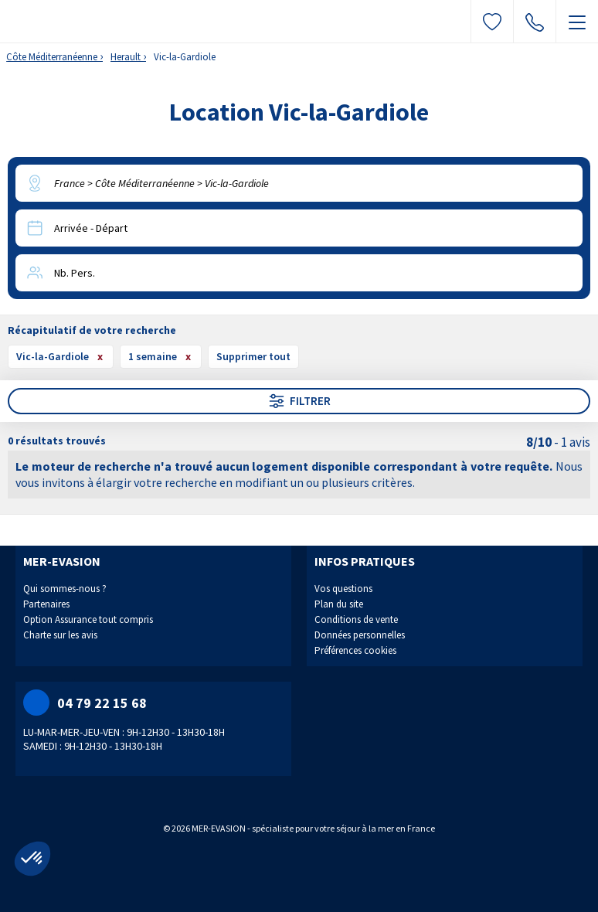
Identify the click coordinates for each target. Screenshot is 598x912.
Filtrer (299, 401)
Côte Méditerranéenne (51, 56)
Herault (125, 56)
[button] (32, 858)
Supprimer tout (253, 356)
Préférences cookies (355, 650)
